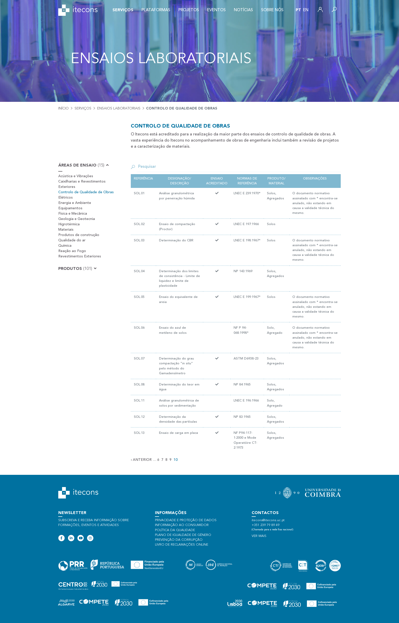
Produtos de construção (78, 235)
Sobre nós (272, 10)
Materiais (66, 229)
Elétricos (65, 197)
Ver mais (259, 536)
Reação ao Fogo (72, 251)
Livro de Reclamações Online (181, 544)
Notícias (243, 10)
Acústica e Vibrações (75, 176)
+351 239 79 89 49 (265, 525)
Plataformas (155, 10)
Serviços (122, 10)
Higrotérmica (69, 224)
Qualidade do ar (72, 240)
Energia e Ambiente (74, 203)
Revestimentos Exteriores (79, 256)
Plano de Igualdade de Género (183, 535)
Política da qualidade (175, 530)
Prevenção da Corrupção (179, 540)
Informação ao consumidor (182, 525)
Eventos (216, 10)
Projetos (188, 10)
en (305, 10)
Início (63, 108)
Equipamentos (70, 208)
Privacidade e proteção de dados (186, 520)
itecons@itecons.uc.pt (268, 520)
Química (65, 245)
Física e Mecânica (72, 213)
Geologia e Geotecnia (76, 219)
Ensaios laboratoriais (118, 108)
